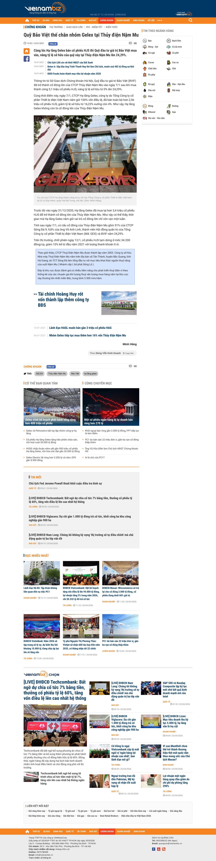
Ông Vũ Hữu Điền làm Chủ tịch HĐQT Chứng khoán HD (111, 450)
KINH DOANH (138, 20)
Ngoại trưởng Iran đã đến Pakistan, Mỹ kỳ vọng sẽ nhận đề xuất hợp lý (123, 781)
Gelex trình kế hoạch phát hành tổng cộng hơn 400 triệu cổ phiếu (50, 421)
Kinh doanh (168, 765)
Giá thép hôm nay (37, 816)
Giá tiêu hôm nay (138, 811)
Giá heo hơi (109, 811)
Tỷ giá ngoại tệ (55, 811)
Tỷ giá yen (82, 811)
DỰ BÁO (46, 20)
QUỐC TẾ (69, 20)
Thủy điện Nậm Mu (57, 373)
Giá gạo (80, 816)
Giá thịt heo (68, 816)
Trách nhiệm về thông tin (40, 858)
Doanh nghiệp (30, 598)
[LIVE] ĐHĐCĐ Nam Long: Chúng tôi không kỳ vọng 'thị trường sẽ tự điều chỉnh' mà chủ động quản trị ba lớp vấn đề (81, 536)
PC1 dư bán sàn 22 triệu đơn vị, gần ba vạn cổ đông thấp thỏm (112, 441)
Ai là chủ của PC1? (94, 457)
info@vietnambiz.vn (44, 855)
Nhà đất (32, 525)
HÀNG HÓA (57, 20)
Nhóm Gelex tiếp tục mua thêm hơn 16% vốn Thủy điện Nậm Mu (87, 335)
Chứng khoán (35, 27)
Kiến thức (112, 27)
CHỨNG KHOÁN (106, 20)
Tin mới (35, 477)
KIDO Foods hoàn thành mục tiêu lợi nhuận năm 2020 (74, 73)
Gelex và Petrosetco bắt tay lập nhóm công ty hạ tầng (51, 432)
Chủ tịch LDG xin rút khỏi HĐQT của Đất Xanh (70, 62)
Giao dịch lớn (74, 27)
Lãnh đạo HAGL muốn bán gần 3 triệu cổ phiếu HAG (80, 328)
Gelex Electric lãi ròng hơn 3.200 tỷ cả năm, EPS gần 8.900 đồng (51, 459)
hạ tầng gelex (90, 373)
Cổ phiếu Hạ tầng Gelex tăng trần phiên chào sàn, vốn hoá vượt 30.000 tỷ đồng (52, 441)
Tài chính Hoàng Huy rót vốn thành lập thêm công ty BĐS (63, 299)
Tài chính (33, 507)
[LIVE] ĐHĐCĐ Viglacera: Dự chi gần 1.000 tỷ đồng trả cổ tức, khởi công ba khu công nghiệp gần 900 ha (80, 518)
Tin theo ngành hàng (158, 31)
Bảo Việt (75, 373)
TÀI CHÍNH (80, 20)
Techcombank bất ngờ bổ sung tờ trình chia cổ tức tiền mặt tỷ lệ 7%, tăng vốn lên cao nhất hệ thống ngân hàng (62, 778)
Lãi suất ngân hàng (158, 811)
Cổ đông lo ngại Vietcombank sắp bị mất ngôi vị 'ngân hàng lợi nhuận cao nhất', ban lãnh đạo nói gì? (125, 752)
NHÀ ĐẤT (93, 20)
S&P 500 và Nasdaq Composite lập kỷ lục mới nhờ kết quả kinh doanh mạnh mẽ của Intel (175, 689)
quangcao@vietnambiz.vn (170, 843)
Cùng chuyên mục (98, 383)
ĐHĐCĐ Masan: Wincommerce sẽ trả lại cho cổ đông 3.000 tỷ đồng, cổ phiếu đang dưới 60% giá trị (120, 591)
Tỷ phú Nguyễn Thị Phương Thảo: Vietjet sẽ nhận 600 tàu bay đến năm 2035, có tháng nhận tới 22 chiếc (81, 645)
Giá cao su (92, 816)
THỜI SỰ (35, 20)
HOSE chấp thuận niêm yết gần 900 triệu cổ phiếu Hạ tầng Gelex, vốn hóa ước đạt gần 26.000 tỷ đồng (53, 450)
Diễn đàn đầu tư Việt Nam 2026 (136, 816)
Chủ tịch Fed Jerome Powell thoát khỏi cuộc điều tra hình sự (65, 483)
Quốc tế (32, 488)
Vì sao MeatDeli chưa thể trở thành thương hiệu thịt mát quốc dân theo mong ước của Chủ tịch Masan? (176, 752)
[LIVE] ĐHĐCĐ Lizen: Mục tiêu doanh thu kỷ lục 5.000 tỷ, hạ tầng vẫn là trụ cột (175, 721)
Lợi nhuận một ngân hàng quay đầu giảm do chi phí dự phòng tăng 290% (176, 781)
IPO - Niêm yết (94, 27)
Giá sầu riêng (54, 816)
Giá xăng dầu (176, 811)
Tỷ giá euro (95, 811)
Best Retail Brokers (109, 816)
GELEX (39, 373)
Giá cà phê (122, 811)
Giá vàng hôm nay (37, 811)
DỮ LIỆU (151, 20)
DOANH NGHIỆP (123, 20)
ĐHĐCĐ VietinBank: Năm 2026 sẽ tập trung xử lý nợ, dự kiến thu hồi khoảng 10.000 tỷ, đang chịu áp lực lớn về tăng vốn (41, 647)
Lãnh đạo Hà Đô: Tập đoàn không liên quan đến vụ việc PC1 (40, 589)
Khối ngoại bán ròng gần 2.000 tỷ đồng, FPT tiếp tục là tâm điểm (112, 432)
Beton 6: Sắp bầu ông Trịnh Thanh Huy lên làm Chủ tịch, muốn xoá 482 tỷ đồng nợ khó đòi (91, 68)
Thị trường (56, 27)
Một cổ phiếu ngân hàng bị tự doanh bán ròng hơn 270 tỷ (108, 421)
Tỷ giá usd (70, 811)
